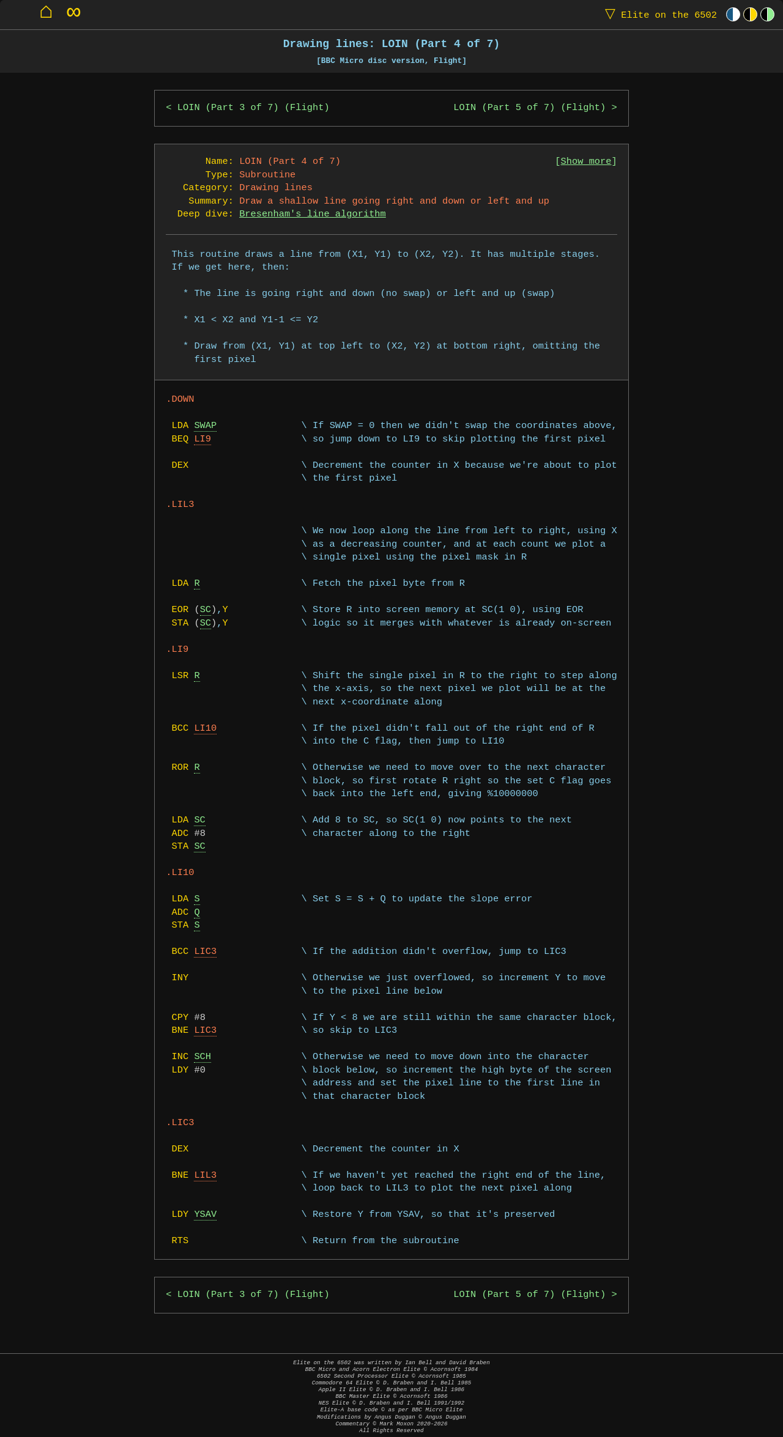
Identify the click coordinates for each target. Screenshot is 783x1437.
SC (205, 610)
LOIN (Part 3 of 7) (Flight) (253, 108)
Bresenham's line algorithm (312, 214)
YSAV (205, 1214)
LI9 (202, 439)
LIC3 (205, 951)
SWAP (205, 425)
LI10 (205, 728)
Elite (658, 14)
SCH (202, 1057)
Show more (586, 161)
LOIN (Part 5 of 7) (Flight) (529, 108)
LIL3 (205, 1175)
